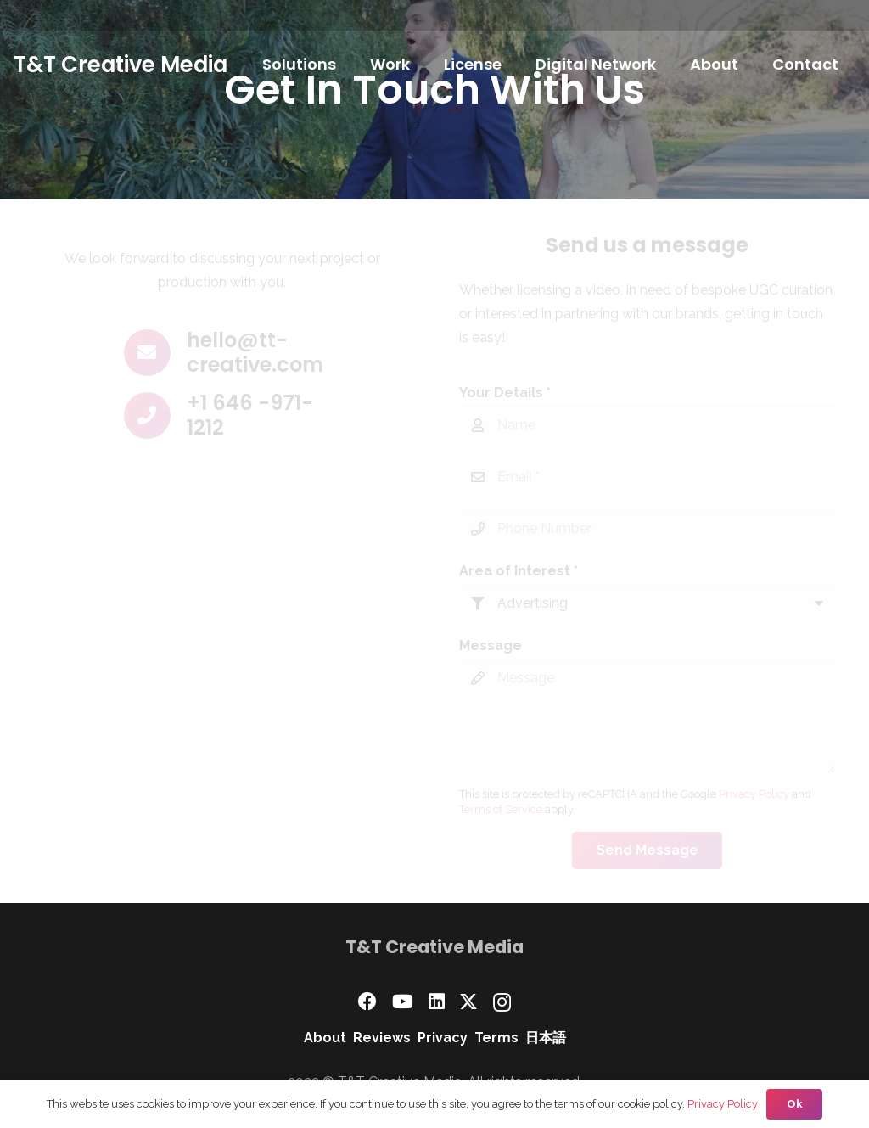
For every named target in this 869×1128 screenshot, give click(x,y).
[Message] (647, 716)
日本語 (545, 1038)
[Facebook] (367, 1001)
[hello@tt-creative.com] (155, 352)
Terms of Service (500, 809)
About (325, 1038)
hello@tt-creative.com (255, 352)
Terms (496, 1038)
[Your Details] (647, 426)
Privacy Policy (754, 794)
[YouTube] (402, 1001)
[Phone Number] (647, 529)
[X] (468, 1002)
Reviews (382, 1038)
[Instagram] (502, 1002)
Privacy (443, 1038)
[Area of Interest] (647, 604)
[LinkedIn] (437, 1001)
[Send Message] (647, 851)
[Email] (647, 477)
